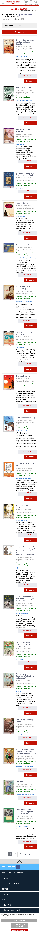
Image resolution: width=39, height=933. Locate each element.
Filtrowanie (19, 32)
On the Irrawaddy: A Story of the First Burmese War (24, 644)
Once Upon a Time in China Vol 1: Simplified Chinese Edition (24, 811)
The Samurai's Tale (23, 88)
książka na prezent (10, 883)
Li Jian (18, 568)
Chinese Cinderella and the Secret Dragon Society (25, 42)
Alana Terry (20, 767)
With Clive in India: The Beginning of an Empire (25, 174)
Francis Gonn (20, 795)
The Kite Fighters (23, 376)
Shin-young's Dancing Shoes (24, 721)
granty (5, 878)
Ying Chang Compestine (24, 301)
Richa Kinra (29, 478)
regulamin (6, 904)
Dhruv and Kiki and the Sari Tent (25, 464)
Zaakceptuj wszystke (19, 930)
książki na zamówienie (12, 872)
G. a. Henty (19, 659)
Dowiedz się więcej (19, 920)
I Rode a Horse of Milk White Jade (24, 333)
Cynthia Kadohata (22, 431)
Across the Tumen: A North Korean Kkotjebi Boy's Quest (25, 598)
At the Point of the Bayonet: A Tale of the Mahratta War (25, 676)
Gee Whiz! (20, 781)
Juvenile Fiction (26, 14)
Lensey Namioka (21, 520)
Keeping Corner (22, 203)
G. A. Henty (19, 188)
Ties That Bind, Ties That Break (26, 506)
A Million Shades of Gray (25, 418)
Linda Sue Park (21, 258)
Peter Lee (27, 826)
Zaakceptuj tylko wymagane (19, 925)
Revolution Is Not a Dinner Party (23, 287)
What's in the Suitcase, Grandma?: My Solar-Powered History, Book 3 (26, 752)
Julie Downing (31, 258)
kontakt (5, 888)
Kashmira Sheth (21, 216)
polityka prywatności (11, 910)
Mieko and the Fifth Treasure (24, 130)
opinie (5, 899)
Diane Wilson (20, 347)
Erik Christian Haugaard (24, 101)
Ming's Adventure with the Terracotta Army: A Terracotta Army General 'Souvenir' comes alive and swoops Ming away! (26, 551)
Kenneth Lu (19, 826)
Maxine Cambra (21, 735)
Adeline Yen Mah (21, 57)
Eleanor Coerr (20, 144)
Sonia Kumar (20, 478)
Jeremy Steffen (29, 767)
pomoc (5, 894)
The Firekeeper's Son (24, 245)
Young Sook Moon (22, 613)
